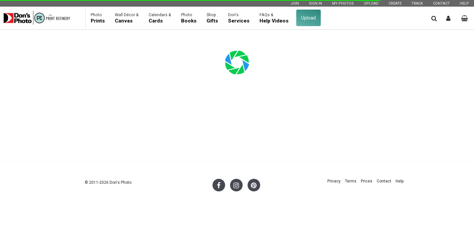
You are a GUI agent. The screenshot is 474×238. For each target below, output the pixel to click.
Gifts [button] (212, 18)
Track (417, 3)
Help (464, 3)
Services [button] (239, 18)
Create (395, 3)
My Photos (343, 3)
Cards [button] (160, 18)
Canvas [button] (127, 18)
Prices (366, 181)
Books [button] (189, 18)
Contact (441, 3)
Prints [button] (98, 18)
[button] (434, 18)
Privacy (334, 181)
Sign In (315, 3)
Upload (371, 3)
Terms (350, 181)
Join (294, 3)
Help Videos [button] (274, 18)
